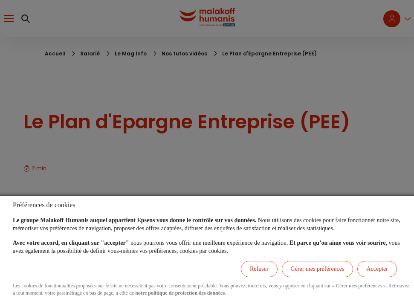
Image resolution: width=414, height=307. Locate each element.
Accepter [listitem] (377, 269)
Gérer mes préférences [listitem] (318, 269)
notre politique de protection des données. (180, 293)
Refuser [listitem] (259, 269)
